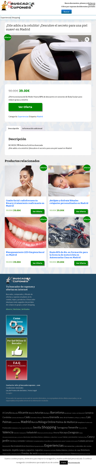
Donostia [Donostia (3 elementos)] (33, 417)
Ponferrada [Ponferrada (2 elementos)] (88, 422)
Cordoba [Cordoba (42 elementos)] (6, 417)
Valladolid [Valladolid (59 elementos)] (31, 432)
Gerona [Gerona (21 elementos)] (46, 417)
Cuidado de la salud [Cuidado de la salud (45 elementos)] (58, 441)
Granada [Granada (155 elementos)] (54, 417)
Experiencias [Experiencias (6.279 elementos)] (54, 445)
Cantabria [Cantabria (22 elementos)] (89, 412)
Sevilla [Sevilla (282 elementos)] (37, 427)
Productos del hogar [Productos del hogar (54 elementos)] (45, 453)
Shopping (16, 17)
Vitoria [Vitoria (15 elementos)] (56, 432)
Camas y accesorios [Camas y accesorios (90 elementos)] (70, 437)
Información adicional (32, 128)
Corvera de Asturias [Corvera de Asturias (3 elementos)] (18, 417)
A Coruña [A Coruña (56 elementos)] (7, 412)
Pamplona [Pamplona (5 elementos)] (81, 422)
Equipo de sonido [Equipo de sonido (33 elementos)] (39, 446)
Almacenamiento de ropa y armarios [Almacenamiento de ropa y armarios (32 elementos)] (12, 437)
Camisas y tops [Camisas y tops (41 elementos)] (82, 437)
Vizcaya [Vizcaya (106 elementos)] (64, 432)
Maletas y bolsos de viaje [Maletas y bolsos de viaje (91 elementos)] (71, 450)
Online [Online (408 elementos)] (51, 422)
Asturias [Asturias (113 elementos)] (39, 412)
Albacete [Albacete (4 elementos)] (15, 413)
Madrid (40, 116)
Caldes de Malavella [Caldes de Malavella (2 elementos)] (78, 413)
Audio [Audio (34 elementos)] (32, 437)
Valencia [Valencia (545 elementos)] (7, 432)
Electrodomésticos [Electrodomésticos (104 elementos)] (18, 446)
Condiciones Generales (14, 388)
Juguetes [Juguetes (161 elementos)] (39, 450)
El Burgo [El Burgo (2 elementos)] (39, 417)
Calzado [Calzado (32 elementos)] (59, 437)
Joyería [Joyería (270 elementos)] (15, 449)
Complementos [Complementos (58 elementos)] (38, 441)
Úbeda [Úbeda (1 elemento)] (81, 433)
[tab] (13, 128)
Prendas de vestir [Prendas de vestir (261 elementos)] (29, 453)
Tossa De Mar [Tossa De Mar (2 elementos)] (83, 428)
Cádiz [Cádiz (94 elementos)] (27, 417)
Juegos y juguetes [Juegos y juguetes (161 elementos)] (26, 450)
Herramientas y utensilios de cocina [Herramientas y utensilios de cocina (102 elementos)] (77, 446)
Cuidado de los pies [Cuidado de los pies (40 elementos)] (72, 441)
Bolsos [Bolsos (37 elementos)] (36, 437)
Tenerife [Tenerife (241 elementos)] (73, 427)
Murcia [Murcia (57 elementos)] (34, 422)
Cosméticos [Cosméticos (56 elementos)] (48, 441)
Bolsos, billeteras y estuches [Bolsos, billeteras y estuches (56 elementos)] (47, 437)
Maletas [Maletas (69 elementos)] (58, 450)
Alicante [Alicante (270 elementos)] (23, 412)
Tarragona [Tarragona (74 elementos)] (62, 427)
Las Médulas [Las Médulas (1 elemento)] (82, 417)
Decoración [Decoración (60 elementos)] (6, 446)
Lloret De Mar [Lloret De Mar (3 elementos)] (16, 422)
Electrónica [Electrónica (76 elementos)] (30, 446)
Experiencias (6, 17)
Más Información (74, 462)
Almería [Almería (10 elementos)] (31, 413)
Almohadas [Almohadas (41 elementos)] (26, 437)
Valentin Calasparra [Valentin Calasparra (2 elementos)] (20, 433)
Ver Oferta (25, 107)
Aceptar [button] (63, 462)
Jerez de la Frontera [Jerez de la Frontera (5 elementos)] (67, 417)
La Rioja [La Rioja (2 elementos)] (76, 417)
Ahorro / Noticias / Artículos (18, 309)
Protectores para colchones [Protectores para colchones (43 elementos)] (61, 453)
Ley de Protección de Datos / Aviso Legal (21, 390)
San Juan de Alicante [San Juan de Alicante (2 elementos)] (26, 428)
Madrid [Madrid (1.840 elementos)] (26, 422)
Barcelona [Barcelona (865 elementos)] (57, 412)
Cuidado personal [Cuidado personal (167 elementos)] (85, 441)
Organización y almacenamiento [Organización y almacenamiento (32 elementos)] (11, 453)
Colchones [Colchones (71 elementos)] (29, 441)
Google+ (9, 393)
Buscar (66, 11)
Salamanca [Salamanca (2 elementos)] (15, 428)
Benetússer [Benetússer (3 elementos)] (67, 413)
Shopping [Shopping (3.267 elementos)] (49, 427)
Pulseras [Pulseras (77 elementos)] (74, 453)
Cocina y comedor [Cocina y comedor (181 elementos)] (17, 440)
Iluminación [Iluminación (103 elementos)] (6, 450)
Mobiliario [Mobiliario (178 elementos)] (85, 450)
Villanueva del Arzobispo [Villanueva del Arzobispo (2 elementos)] (45, 433)
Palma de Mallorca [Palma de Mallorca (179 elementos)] (66, 422)
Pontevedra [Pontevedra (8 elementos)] (6, 428)
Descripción (13, 128)
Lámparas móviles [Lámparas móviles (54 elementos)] (49, 450)
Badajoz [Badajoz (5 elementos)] (47, 413)
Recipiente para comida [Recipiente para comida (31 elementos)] (83, 453)
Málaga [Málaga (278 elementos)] (42, 422)
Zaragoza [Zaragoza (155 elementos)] (73, 432)
